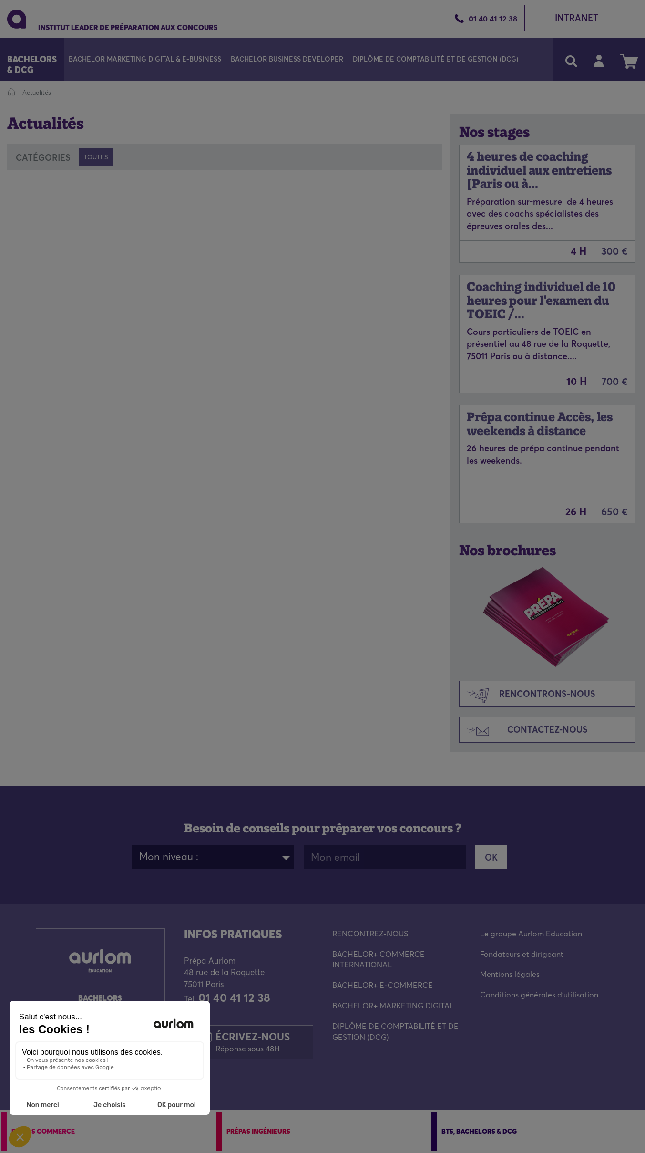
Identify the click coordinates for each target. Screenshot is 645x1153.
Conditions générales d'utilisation (539, 994)
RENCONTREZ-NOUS (370, 933)
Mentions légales (510, 974)
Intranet (576, 17)
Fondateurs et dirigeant (521, 954)
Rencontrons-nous (527, 695)
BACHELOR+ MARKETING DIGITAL (393, 1005)
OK (491, 857)
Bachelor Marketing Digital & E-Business (145, 59)
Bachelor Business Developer (287, 59)
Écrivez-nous (252, 1041)
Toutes (96, 157)
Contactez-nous (524, 730)
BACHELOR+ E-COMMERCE (382, 985)
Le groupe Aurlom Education (531, 933)
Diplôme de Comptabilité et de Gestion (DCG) (435, 59)
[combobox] (213, 857)
